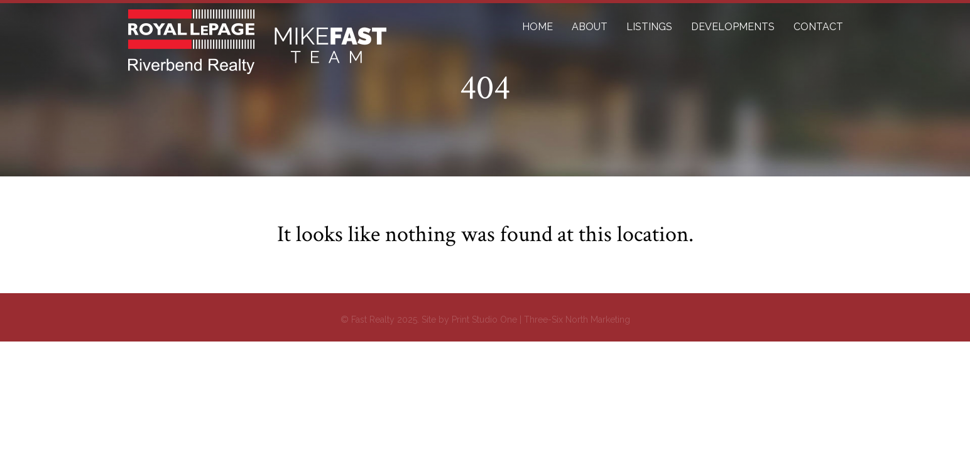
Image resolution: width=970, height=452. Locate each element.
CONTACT (818, 27)
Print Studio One (484, 320)
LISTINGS (649, 27)
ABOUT (590, 27)
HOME (537, 27)
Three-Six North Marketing (577, 320)
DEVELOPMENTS (733, 27)
